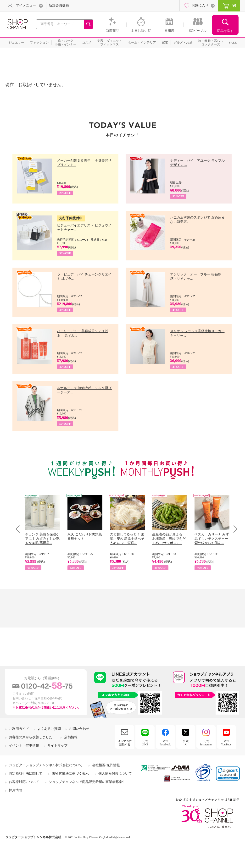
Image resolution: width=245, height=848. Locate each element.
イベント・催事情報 (24, 745)
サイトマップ (57, 745)
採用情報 (15, 790)
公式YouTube (226, 742)
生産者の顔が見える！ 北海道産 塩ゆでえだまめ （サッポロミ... (169, 539)
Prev (19, 529)
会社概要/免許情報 (106, 765)
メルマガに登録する (124, 742)
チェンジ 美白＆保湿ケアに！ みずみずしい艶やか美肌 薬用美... (42, 539)
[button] (228, 773)
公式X (186, 742)
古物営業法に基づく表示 (70, 773)
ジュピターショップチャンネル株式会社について (46, 765)
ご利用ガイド (19, 729)
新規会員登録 (59, 5)
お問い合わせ (79, 729)
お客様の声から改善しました (30, 737)
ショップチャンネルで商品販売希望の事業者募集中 (87, 782)
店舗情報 (71, 737)
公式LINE (145, 742)
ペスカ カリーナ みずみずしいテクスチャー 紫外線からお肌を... (212, 539)
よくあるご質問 (49, 729)
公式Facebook (165, 742)
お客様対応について (24, 782)
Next (234, 529)
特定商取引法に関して (25, 773)
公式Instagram (206, 742)
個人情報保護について (115, 773)
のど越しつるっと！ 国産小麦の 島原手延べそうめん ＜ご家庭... (127, 539)
